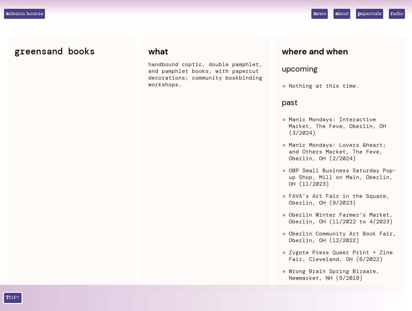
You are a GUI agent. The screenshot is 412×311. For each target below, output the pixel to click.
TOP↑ (13, 298)
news (319, 13)
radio (397, 13)
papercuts (369, 13)
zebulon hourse (24, 13)
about (342, 13)
